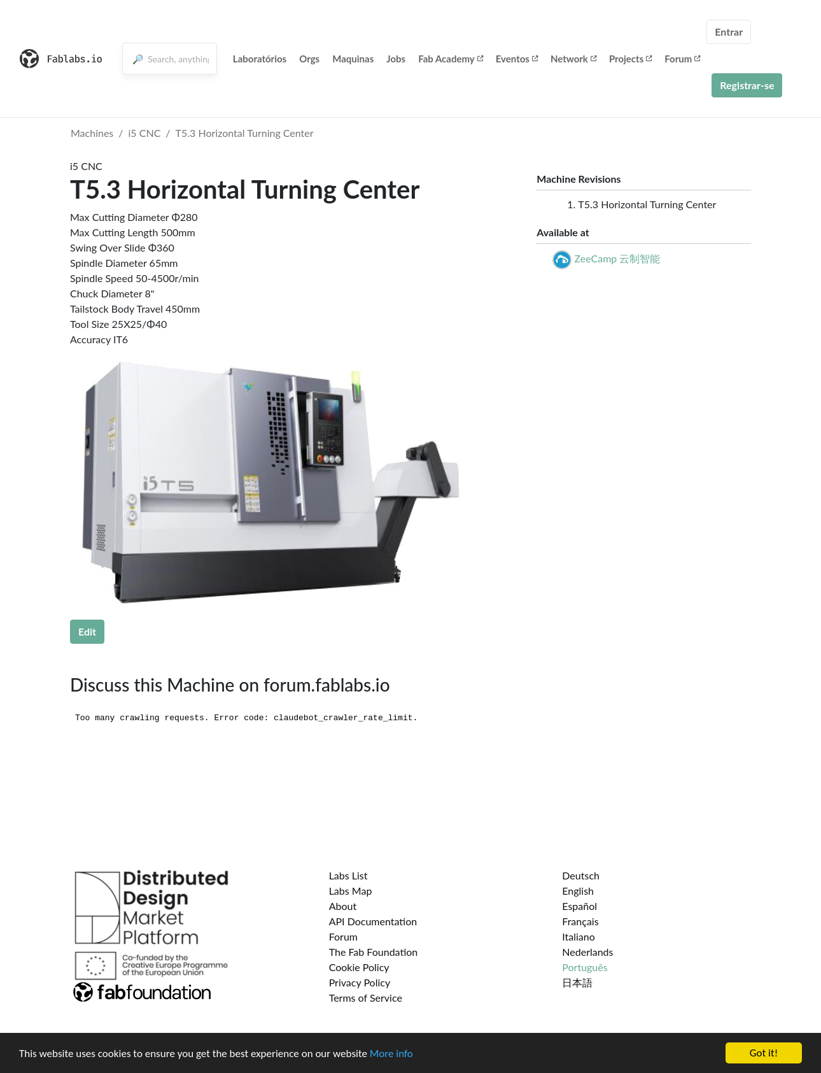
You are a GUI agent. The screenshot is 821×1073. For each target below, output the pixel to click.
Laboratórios (259, 58)
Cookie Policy (359, 967)
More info (391, 1053)
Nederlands (587, 952)
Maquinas (353, 58)
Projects (630, 58)
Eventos (517, 58)
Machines (92, 133)
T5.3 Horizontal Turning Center (245, 133)
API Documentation (373, 921)
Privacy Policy (360, 982)
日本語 (577, 982)
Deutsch (581, 875)
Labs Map (350, 891)
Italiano (578, 936)
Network (573, 58)
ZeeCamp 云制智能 (617, 258)
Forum (682, 58)
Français (580, 921)
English (578, 891)
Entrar (729, 31)
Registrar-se (747, 85)
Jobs (395, 58)
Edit (87, 631)
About (343, 906)
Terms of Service (365, 997)
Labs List (348, 875)
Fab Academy (450, 58)
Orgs (309, 58)
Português (584, 967)
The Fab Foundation (373, 952)
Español (579, 906)
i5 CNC (145, 133)
